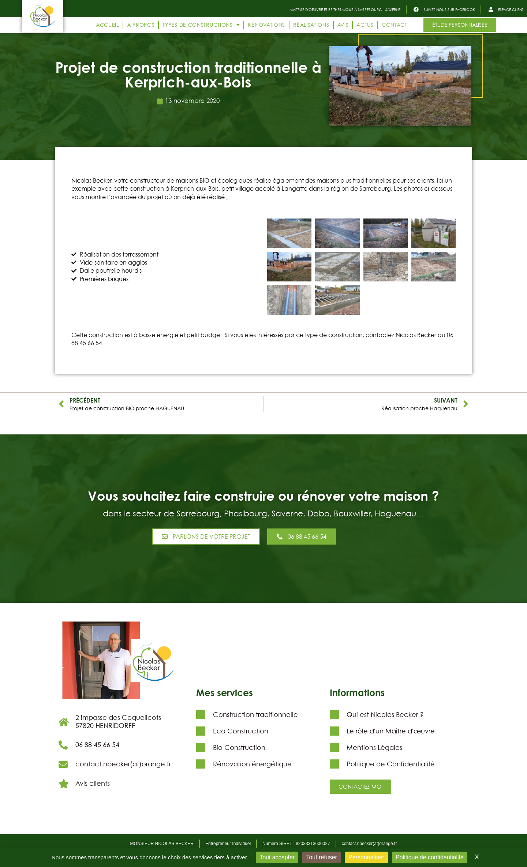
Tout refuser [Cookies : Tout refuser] (321, 857)
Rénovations (266, 25)
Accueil (107, 25)
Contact (394, 25)
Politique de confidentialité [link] (430, 857)
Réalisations (311, 25)
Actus (365, 25)
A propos (141, 25)
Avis (343, 25)
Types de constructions (201, 25)
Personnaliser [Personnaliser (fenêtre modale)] (366, 857)
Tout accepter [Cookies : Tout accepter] (277, 857)
